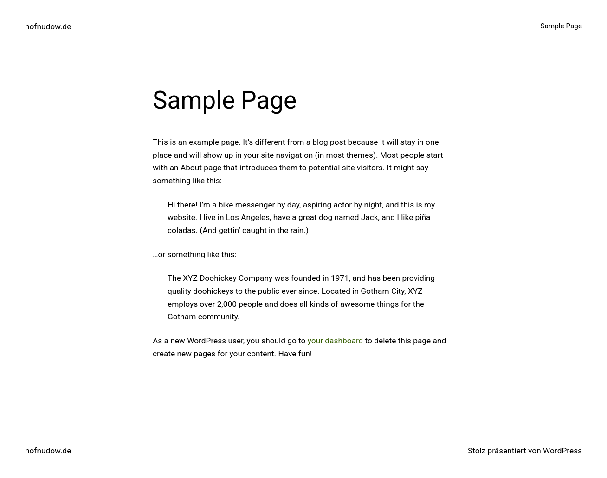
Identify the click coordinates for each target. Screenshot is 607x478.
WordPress (562, 450)
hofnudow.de (48, 26)
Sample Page (561, 26)
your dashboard (335, 340)
